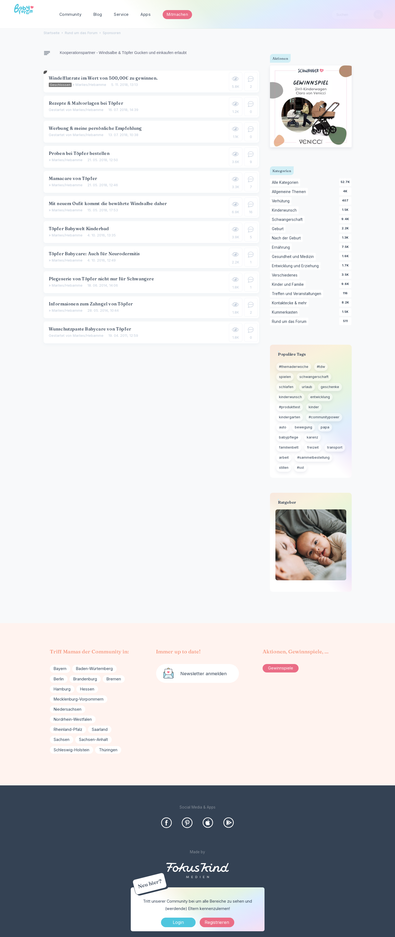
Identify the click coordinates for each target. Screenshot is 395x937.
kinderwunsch (290, 397)
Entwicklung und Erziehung (296, 266)
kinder (314, 407)
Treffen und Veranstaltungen (297, 294)
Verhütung (281, 201)
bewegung (303, 427)
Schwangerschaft (288, 219)
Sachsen (61, 739)
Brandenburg (85, 679)
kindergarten (289, 417)
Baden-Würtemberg (94, 668)
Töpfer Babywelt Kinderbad (79, 228)
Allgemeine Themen (290, 192)
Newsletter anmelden (203, 673)
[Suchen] (378, 14)
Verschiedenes (285, 275)
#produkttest (289, 407)
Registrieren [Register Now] (217, 922)
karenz (312, 437)
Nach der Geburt (287, 238)
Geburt (278, 229)
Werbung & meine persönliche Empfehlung (95, 128)
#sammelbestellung (313, 457)
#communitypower (324, 417)
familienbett (289, 447)
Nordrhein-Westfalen (73, 719)
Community (70, 14)
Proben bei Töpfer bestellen (79, 153)
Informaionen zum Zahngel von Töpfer (91, 304)
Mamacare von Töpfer (73, 178)
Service (121, 14)
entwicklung (320, 397)
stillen (283, 468)
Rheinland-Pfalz (68, 729)
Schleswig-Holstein (71, 749)
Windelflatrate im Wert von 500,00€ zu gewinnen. (103, 78)
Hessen (87, 689)
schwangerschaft (314, 377)
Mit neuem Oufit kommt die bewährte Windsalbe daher (108, 203)
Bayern (60, 668)
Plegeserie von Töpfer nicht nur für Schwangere (101, 278)
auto (282, 427)
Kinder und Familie (289, 284)
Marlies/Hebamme (90, 85)
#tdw (321, 367)
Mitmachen (177, 14)
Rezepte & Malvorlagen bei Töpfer (86, 103)
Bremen (114, 679)
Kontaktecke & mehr (290, 303)
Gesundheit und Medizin (294, 256)
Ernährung (282, 247)
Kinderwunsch (285, 210)
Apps (146, 14)
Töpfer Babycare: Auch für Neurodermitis (94, 253)
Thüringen (108, 749)
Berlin (59, 679)
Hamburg (62, 689)
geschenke (330, 387)
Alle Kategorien (286, 182)
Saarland (100, 729)
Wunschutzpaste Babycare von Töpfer (90, 329)
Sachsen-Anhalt (93, 739)
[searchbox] (357, 14)
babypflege (288, 437)
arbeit (284, 457)
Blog (97, 14)
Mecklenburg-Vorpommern (79, 699)
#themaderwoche (293, 367)
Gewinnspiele (280, 668)
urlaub (307, 387)
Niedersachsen (67, 709)
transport (334, 447)
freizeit (313, 447)
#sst (300, 468)
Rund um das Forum (290, 321)
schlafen (286, 387)
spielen (285, 377)
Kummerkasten (285, 312)
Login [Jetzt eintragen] (178, 922)
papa (325, 427)
